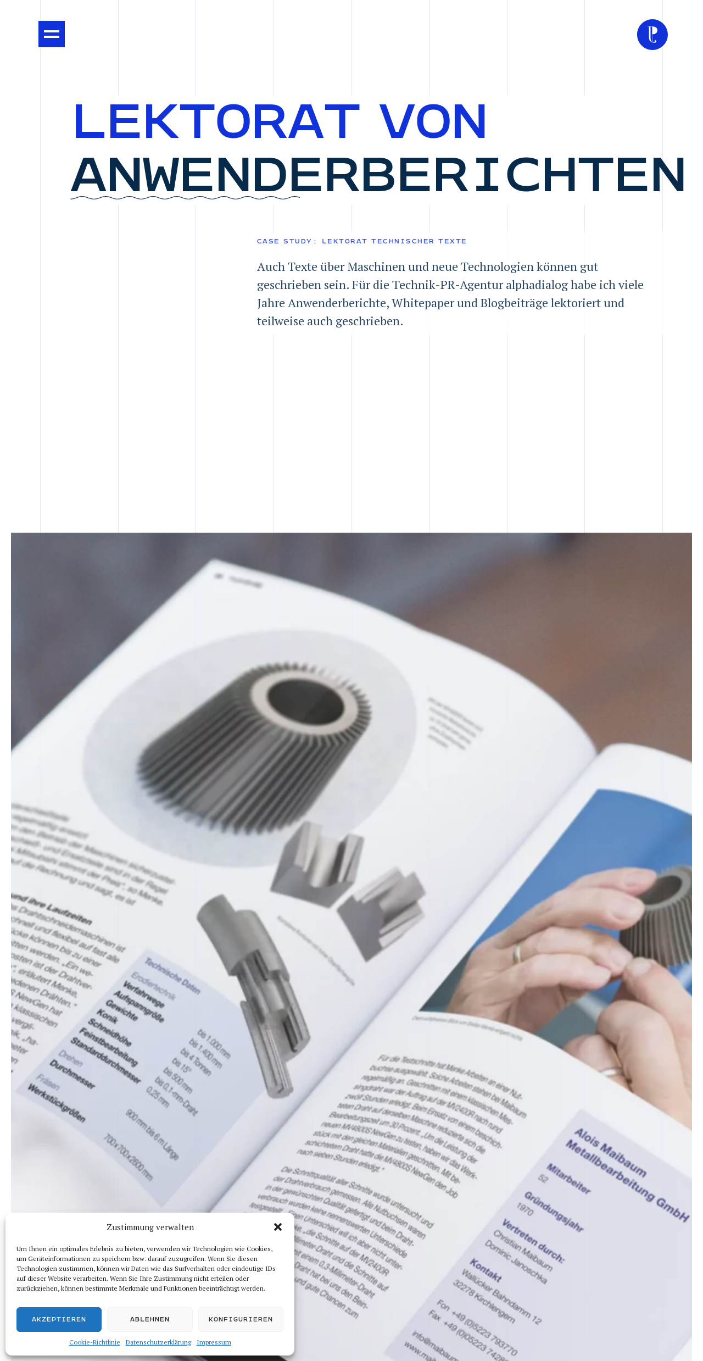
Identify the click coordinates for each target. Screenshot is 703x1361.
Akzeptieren (59, 1319)
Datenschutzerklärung (158, 1342)
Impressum (214, 1342)
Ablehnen (150, 1319)
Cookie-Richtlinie (94, 1342)
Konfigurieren (241, 1319)
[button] (277, 1226)
